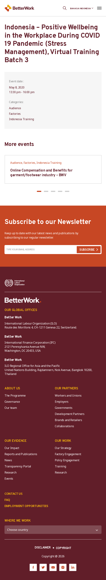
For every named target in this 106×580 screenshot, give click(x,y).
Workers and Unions (68, 395)
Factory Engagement (68, 454)
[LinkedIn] (72, 567)
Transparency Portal (17, 466)
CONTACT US (13, 494)
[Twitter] (43, 567)
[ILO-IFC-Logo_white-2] (14, 282)
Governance (12, 402)
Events (8, 479)
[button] (39, 191)
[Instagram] (62, 567)
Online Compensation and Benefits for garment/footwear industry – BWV (41, 173)
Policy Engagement (68, 460)
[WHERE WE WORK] (53, 529)
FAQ (7, 500)
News (8, 460)
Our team (10, 408)
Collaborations (64, 426)
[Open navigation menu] (99, 8)
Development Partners (69, 414)
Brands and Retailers (68, 420)
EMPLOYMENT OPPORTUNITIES (26, 506)
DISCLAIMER (43, 548)
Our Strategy (63, 448)
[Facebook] (33, 567)
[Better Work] (23, 300)
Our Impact (11, 448)
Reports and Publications (20, 454)
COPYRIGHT (63, 548)
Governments (63, 408)
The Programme (15, 395)
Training (60, 466)
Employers (61, 402)
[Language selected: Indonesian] (81, 8)
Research (10, 472)
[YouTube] (53, 567)
